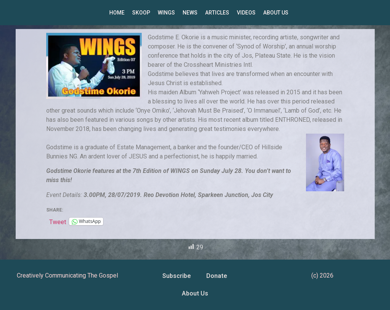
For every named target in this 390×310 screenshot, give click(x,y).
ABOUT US (275, 13)
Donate (216, 275)
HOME (117, 13)
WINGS (166, 13)
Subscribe (176, 275)
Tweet (57, 221)
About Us (195, 293)
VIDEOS (246, 13)
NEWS (190, 13)
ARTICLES (217, 13)
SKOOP (141, 13)
